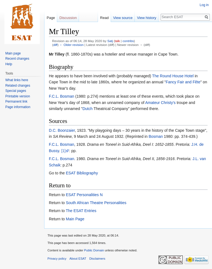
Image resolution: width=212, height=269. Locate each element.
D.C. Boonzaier (62, 130)
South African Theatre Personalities (96, 203)
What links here (16, 80)
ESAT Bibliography (82, 173)
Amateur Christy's (160, 102)
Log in (204, 5)
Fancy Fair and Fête (183, 82)
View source (123, 18)
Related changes (17, 85)
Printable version (17, 96)
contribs (128, 41)
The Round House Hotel (173, 76)
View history (146, 18)
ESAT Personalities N (84, 195)
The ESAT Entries (81, 210)
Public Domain (94, 250)
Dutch (88, 108)
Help (8, 64)
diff (55, 44)
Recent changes (17, 59)
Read (104, 18)
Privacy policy (56, 258)
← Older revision (71, 44)
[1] (63, 151)
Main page (13, 53)
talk (117, 41)
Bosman (156, 136)
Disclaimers (97, 258)
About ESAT (78, 258)
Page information (17, 107)
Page (51, 18)
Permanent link (16, 101)
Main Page (75, 219)
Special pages (15, 91)
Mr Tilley (57, 54)
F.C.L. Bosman (61, 96)
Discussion (68, 18)
